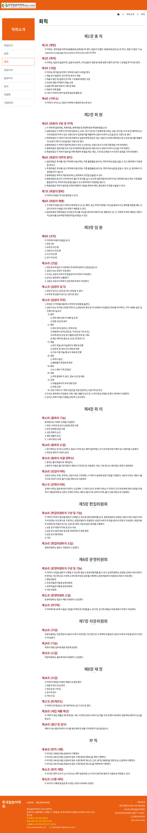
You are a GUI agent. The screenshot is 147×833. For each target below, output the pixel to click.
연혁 (6, 53)
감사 (6, 86)
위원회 (7, 94)
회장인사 (8, 45)
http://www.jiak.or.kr (37, 827)
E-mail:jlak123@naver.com (62, 827)
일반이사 (8, 78)
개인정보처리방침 (43, 802)
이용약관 (30, 802)
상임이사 (8, 69)
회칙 (6, 61)
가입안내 (8, 102)
